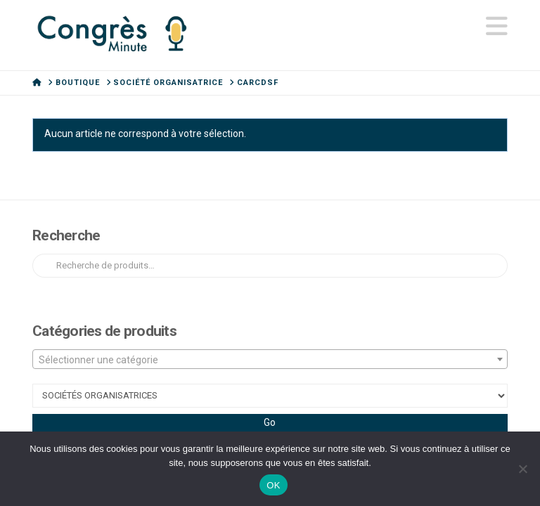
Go (270, 422)
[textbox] (270, 360)
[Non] (522, 469)
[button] (497, 26)
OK (273, 485)
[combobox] (270, 359)
